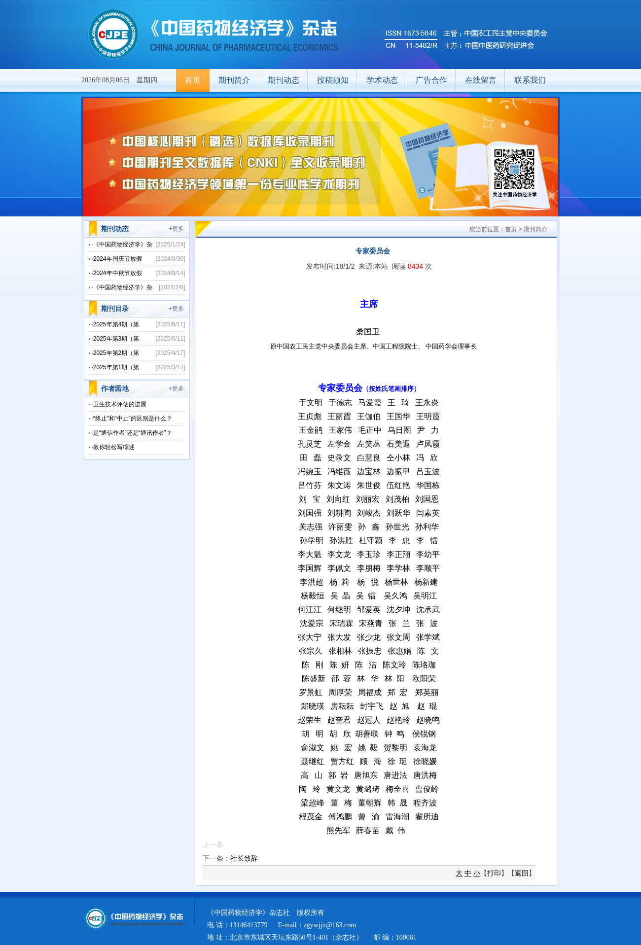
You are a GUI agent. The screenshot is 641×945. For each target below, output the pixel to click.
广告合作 (431, 80)
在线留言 (481, 80)
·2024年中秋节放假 (117, 273)
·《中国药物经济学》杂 (122, 244)
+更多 (176, 228)
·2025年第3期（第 (116, 338)
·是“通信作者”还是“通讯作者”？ (132, 432)
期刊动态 (283, 80)
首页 (193, 80)
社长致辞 (244, 858)
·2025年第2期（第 (116, 353)
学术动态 (382, 80)
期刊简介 (234, 80)
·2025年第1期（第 (116, 367)
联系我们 (530, 80)
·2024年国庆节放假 (117, 258)
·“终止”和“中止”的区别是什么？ (132, 418)
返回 (522, 873)
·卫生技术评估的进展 (119, 404)
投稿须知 (333, 80)
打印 (494, 873)
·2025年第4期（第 (116, 324)
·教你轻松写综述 (113, 447)
